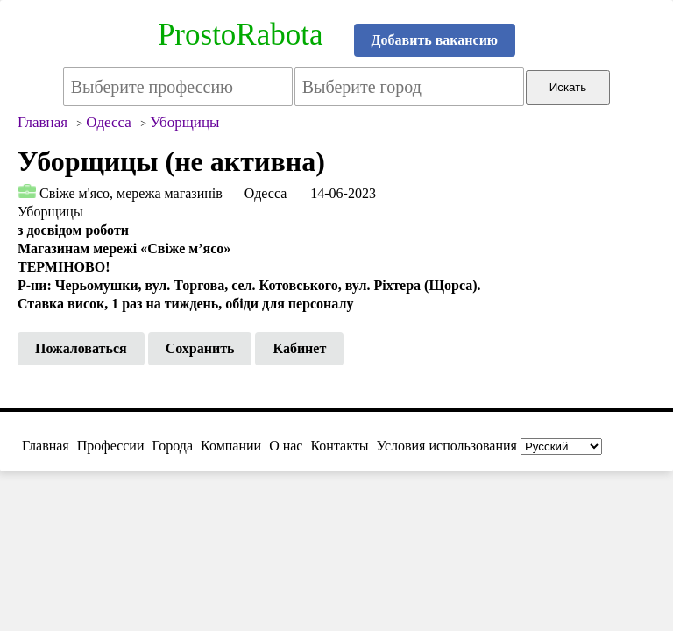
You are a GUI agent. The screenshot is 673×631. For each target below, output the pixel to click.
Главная (45, 445)
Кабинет (299, 348)
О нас (285, 445)
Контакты (339, 445)
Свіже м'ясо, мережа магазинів (131, 193)
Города (172, 445)
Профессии (111, 445)
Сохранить (200, 348)
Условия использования (447, 445)
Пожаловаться (81, 348)
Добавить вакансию (435, 39)
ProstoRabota (240, 35)
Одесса (265, 193)
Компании (231, 445)
